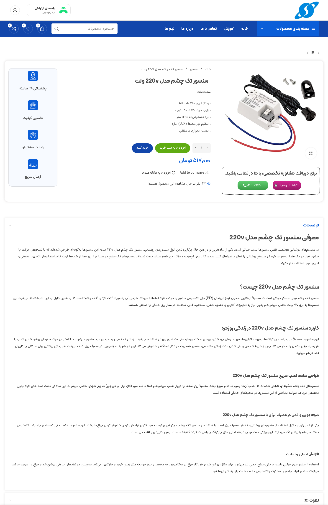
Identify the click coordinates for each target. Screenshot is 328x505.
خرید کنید (142, 148)
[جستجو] (84, 28)
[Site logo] (307, 10)
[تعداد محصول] (201, 148)
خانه (207, 69)
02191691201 (48, 13)
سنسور (193, 69)
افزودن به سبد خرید (173, 147)
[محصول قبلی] (318, 53)
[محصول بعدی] (307, 53)
